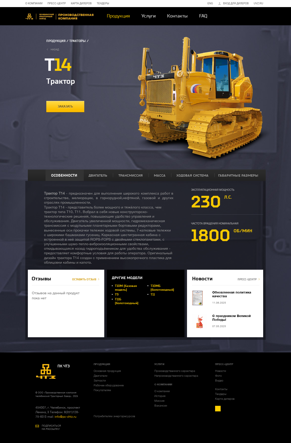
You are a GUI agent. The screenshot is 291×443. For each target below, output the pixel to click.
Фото (218, 375)
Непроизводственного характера (176, 375)
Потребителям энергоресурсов (114, 416)
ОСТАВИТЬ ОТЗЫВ (84, 279)
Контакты (177, 16)
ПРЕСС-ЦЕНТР (57, 3)
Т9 (116, 294)
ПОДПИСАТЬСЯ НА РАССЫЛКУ (51, 427)
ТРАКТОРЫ (77, 41)
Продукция (118, 16)
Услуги (148, 16)
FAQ (203, 16)
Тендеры (220, 393)
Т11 (153, 294)
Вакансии (160, 405)
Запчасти (100, 380)
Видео (219, 380)
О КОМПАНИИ (34, 3)
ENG (210, 3)
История (159, 395)
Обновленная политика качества (231, 294)
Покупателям (102, 390)
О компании (162, 391)
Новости (220, 370)
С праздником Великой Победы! (231, 318)
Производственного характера (174, 370)
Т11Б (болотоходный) (126, 301)
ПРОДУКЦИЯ (56, 41)
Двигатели (100, 375)
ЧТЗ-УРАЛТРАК (59, 16)
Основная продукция (107, 370)
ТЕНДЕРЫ (103, 3)
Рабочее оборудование (109, 385)
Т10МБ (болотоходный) (162, 287)
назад (55, 49)
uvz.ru (258, 3)
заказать (65, 106)
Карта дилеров (225, 398)
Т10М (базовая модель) (126, 287)
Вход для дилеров (236, 3)
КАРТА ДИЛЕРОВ (81, 3)
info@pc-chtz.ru (65, 416)
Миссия (159, 400)
